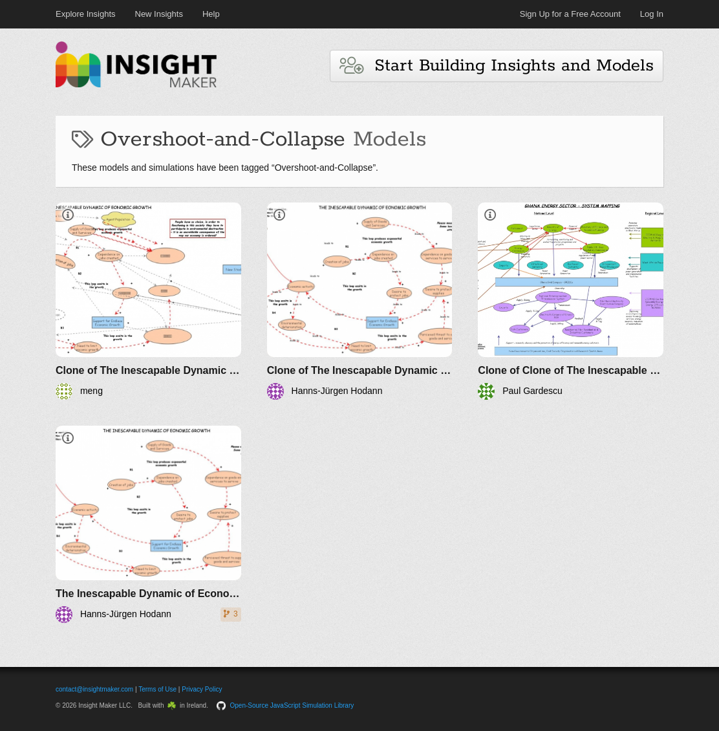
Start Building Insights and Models (496, 65)
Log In (651, 14)
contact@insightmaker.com (94, 689)
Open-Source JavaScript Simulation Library (292, 705)
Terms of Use (157, 689)
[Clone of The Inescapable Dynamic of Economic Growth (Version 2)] (360, 301)
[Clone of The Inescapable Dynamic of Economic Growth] (148, 301)
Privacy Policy (202, 689)
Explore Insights (86, 14)
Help (211, 14)
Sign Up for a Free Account (570, 14)
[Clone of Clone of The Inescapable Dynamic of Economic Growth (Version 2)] (570, 301)
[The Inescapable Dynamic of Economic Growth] (148, 524)
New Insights (159, 14)
